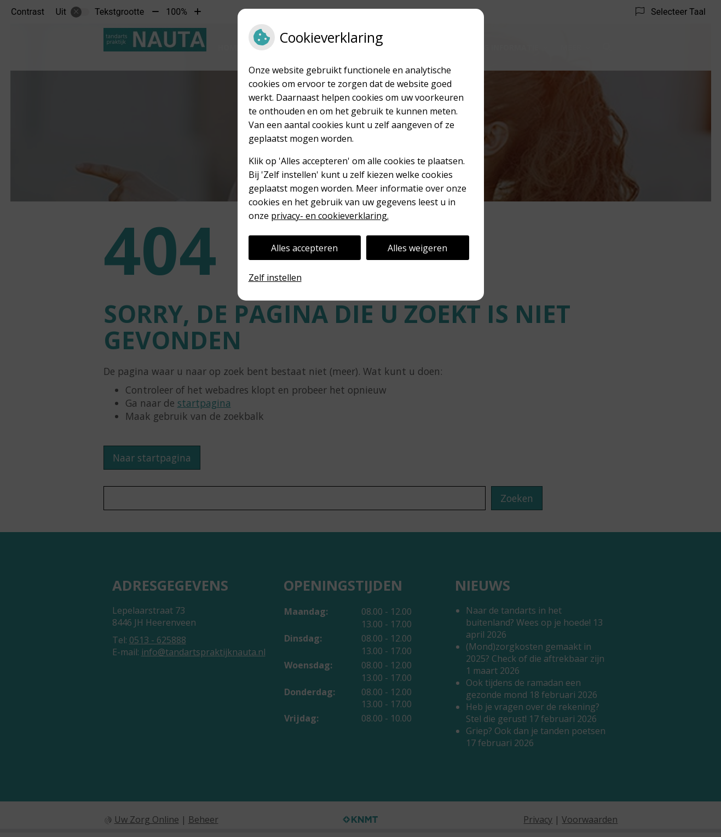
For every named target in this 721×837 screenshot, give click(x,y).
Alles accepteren (304, 248)
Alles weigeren (417, 248)
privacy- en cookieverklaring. (330, 216)
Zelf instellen (275, 278)
